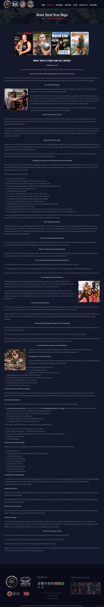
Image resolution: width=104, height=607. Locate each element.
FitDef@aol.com (57, 548)
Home (43, 5)
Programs (59, 5)
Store (75, 5)
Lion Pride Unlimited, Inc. (74, 606)
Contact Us (83, 5)
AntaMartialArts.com (37, 551)
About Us (50, 5)
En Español (93, 5)
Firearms (68, 5)
